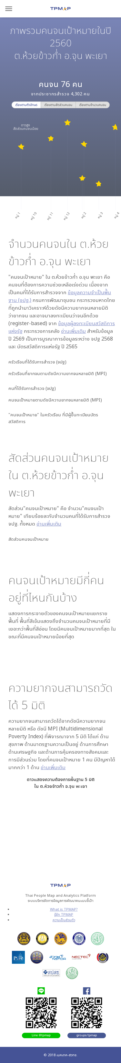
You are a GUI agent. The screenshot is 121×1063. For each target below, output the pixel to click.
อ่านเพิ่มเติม (73, 330)
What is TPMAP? (64, 909)
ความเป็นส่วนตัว (64, 919)
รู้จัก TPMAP (63, 914)
